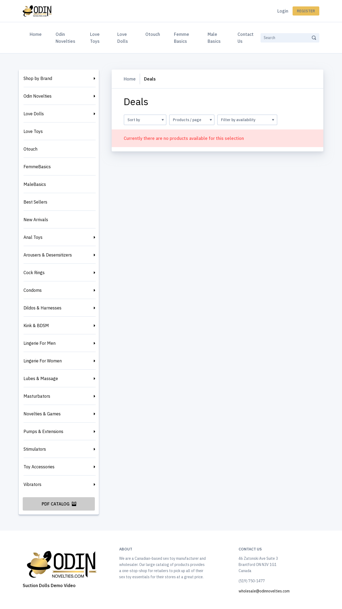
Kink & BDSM (36, 325)
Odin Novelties (65, 38)
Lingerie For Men (40, 343)
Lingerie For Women (43, 360)
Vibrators (32, 484)
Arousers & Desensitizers (48, 255)
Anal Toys (33, 237)
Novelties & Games (42, 413)
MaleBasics (35, 184)
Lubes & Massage (41, 378)
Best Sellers (35, 202)
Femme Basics (181, 38)
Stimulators (35, 449)
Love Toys (95, 38)
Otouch (152, 34)
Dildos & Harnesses (42, 308)
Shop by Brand (38, 78)
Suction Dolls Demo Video (49, 585)
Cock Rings (34, 272)
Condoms (33, 290)
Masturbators (37, 396)
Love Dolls (122, 38)
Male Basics (214, 38)
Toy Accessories (39, 466)
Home (37, 33)
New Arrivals (36, 219)
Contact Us (246, 38)
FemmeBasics (37, 166)
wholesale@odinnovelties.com (264, 591)
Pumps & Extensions (43, 431)
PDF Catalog (59, 504)
